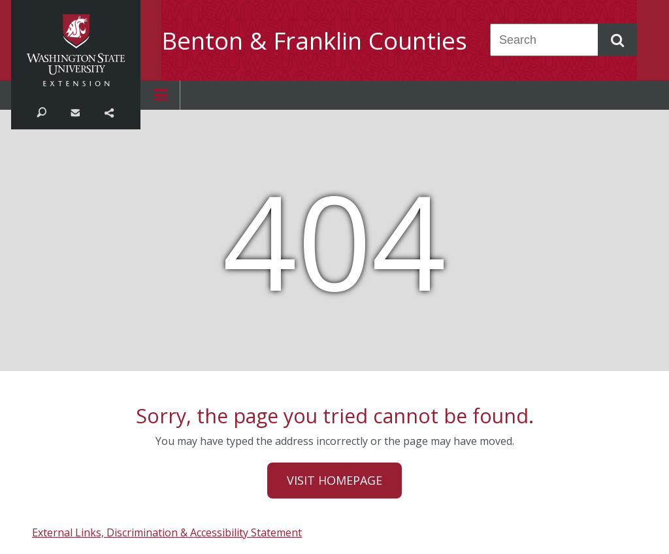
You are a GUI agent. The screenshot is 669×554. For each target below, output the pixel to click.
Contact (74, 111)
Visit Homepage (334, 480)
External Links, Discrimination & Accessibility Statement (167, 532)
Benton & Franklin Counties (314, 40)
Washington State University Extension (75, 50)
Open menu (160, 95)
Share (108, 111)
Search (41, 111)
